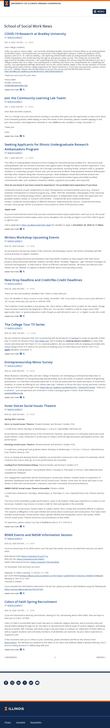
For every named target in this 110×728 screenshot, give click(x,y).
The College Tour (42, 341)
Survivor (75, 338)
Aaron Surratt (15, 37)
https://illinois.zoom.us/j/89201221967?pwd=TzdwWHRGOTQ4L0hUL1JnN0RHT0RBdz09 (62, 575)
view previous (10, 657)
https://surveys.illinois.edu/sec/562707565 (24, 589)
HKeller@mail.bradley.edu (16, 85)
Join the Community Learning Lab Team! (35, 98)
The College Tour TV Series (25, 324)
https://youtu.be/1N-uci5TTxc (34, 556)
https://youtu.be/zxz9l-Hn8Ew (30, 559)
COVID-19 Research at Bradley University (35, 34)
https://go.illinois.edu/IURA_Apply (36, 225)
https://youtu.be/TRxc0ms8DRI (45, 562)
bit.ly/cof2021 (11, 642)
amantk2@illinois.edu (14, 393)
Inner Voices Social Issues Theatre (30, 406)
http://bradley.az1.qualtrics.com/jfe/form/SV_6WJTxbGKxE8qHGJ (34, 71)
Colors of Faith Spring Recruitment (31, 602)
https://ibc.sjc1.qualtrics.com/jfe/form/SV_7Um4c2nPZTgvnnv (67, 387)
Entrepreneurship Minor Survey (29, 362)
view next (101, 657)
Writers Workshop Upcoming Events (32, 237)
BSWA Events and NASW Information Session (38, 535)
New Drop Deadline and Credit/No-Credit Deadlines (43, 280)
